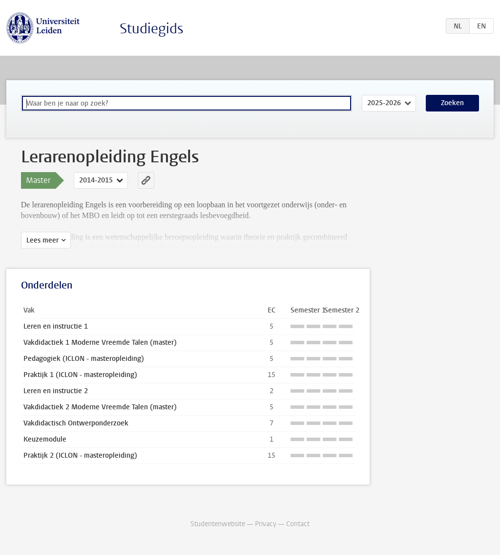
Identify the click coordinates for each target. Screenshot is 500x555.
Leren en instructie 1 (55, 326)
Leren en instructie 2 (55, 391)
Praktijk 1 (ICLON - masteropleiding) (80, 374)
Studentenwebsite (217, 524)
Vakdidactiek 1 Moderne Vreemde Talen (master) (100, 342)
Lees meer (42, 240)
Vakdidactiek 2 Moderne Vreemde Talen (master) (100, 407)
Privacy (265, 524)
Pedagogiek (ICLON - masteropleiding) (83, 358)
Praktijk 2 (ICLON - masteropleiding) (80, 455)
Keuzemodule (44, 439)
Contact (298, 524)
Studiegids (152, 29)
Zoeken (452, 103)
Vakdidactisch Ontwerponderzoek (75, 423)
